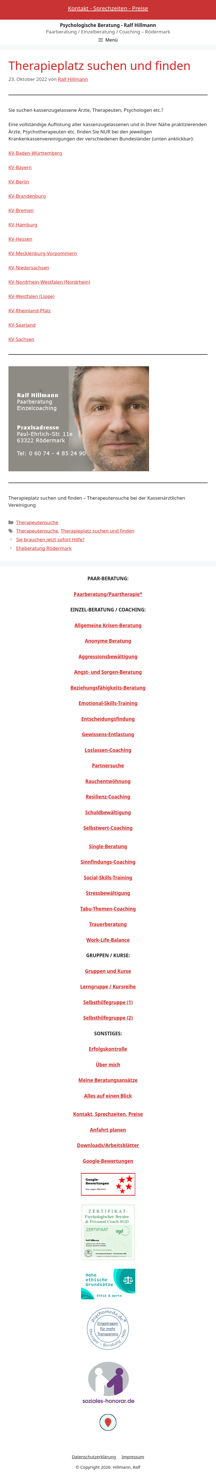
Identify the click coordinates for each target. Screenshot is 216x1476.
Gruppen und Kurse (108, 971)
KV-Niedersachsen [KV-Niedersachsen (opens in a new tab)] (28, 267)
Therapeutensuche (37, 522)
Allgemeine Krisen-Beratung (108, 625)
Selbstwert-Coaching (108, 828)
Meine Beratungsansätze (108, 1080)
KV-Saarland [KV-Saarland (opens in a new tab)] (22, 325)
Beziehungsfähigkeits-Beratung (107, 687)
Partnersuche (108, 765)
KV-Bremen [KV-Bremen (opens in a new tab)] (21, 210)
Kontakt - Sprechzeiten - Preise (108, 8)
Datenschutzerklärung (94, 1456)
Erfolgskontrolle (108, 1049)
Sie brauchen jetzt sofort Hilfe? (50, 539)
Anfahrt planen (108, 1130)
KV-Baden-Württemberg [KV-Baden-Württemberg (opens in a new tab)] (35, 153)
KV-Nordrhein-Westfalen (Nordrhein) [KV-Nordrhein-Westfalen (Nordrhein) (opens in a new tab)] (49, 282)
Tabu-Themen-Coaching (108, 909)
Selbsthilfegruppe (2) (108, 1018)
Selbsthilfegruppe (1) (108, 1002)
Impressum (133, 1456)
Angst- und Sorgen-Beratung (108, 672)
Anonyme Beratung (108, 641)
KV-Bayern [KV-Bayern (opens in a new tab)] (20, 167)
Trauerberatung (108, 924)
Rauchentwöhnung (108, 781)
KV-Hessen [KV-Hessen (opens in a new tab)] (20, 239)
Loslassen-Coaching (108, 750)
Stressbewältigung (108, 893)
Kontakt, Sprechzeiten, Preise (108, 1114)
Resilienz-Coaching (108, 796)
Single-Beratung (108, 846)
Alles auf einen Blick (108, 1096)
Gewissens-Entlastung (108, 734)
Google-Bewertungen (108, 1161)
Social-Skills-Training (108, 877)
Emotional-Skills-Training (107, 703)
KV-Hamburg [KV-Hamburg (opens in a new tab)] (22, 224)
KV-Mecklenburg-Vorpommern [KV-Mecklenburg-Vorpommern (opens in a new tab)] (42, 253)
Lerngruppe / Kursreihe (108, 986)
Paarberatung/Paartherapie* (108, 594)
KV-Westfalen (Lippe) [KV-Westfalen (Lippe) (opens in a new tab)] (31, 296)
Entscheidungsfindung (108, 719)
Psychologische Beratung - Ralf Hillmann (108, 25)
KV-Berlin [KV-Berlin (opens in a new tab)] (18, 181)
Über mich (108, 1064)
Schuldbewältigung (108, 812)
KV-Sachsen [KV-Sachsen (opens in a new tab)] (21, 339)
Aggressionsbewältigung (107, 656)
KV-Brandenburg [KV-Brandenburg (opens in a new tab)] (27, 196)
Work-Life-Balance (108, 940)
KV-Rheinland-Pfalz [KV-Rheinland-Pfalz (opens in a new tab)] (29, 310)
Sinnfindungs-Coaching (107, 862)
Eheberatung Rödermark (43, 548)
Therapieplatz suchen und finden (97, 530)
